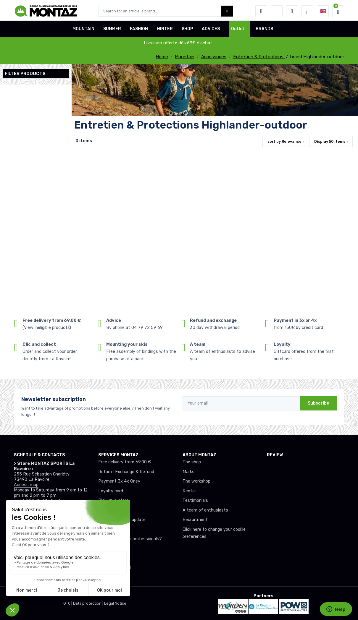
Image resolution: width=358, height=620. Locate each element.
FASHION (139, 30)
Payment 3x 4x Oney (119, 481)
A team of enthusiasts (205, 510)
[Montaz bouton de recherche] (227, 11)
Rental (189, 491)
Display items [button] (329, 141)
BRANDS (264, 30)
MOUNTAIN (83, 30)
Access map (26, 484)
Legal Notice (115, 603)
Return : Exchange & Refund (126, 471)
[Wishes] (277, 11)
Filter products (25, 73)
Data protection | (88, 603)
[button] (261, 11)
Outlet (237, 30)
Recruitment (195, 519)
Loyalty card (110, 491)
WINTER (165, 30)
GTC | (68, 603)
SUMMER (112, 30)
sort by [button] (284, 141)
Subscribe (318, 403)
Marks (188, 471)
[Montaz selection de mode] (307, 11)
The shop (192, 462)
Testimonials (195, 500)
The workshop (196, 481)
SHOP (187, 30)
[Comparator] (292, 11)
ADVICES (211, 30)
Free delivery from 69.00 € (124, 462)
